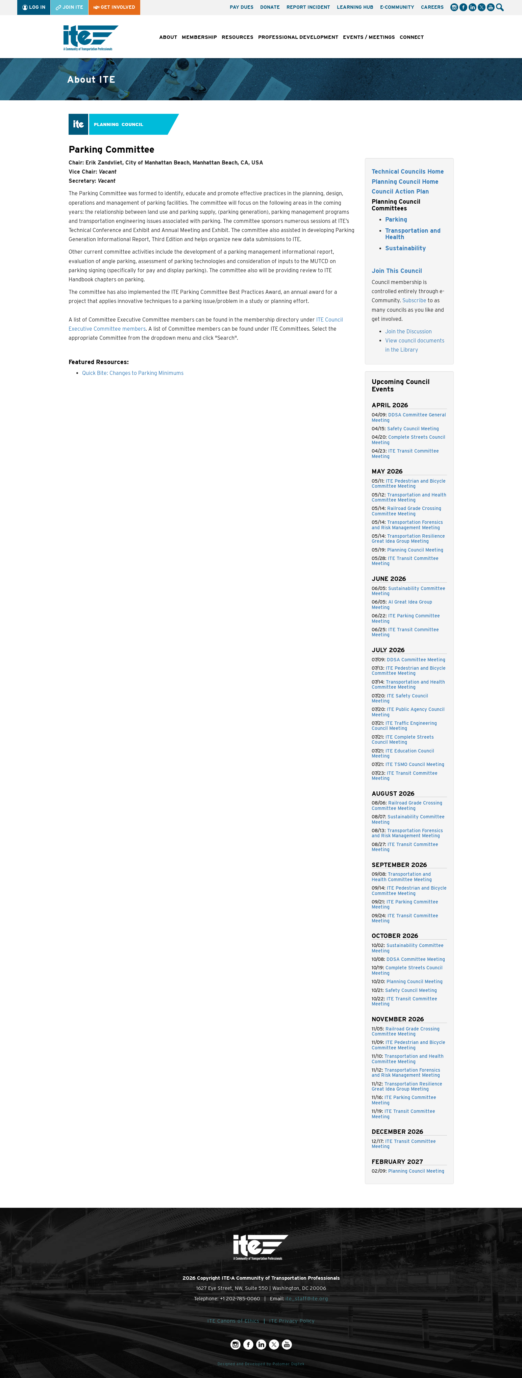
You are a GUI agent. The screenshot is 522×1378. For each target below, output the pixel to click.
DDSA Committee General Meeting (409, 417)
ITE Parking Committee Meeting (406, 618)
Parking (396, 219)
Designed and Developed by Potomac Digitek (261, 1364)
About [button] (168, 37)
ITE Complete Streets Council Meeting (403, 739)
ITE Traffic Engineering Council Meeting (404, 725)
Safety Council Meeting (413, 428)
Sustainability (405, 248)
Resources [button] (237, 37)
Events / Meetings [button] (369, 37)
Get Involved (114, 7)
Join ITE (69, 7)
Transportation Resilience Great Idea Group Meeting (408, 538)
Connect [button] (412, 37)
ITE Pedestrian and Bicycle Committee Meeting (409, 483)
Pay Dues (241, 7)
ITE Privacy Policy (292, 1321)
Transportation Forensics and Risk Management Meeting (407, 524)
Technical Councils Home (408, 171)
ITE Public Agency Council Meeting (408, 712)
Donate (270, 7)
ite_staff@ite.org (306, 1299)
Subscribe (414, 300)
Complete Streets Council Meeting (408, 439)
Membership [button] (199, 37)
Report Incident (308, 7)
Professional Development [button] (298, 37)
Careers (432, 7)
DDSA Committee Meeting (416, 659)
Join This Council (397, 270)
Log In (33, 7)
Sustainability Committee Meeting (408, 591)
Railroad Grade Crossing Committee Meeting (406, 511)
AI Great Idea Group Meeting (402, 604)
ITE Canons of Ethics (233, 1321)
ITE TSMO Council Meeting (415, 764)
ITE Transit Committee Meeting (405, 453)
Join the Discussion (408, 331)
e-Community (397, 7)
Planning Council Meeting (415, 550)
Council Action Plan (400, 191)
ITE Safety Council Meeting (400, 698)
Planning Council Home (405, 181)
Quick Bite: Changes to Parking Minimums (132, 373)
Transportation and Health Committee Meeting (409, 497)
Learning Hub (355, 7)
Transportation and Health (413, 234)
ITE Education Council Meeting (403, 753)
